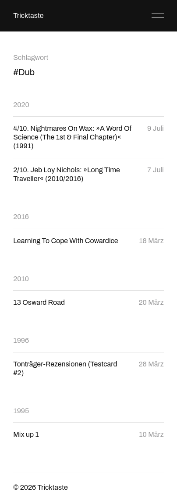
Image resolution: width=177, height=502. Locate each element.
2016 (21, 216)
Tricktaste (28, 15)
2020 (21, 104)
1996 (21, 340)
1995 (21, 411)
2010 (21, 278)
